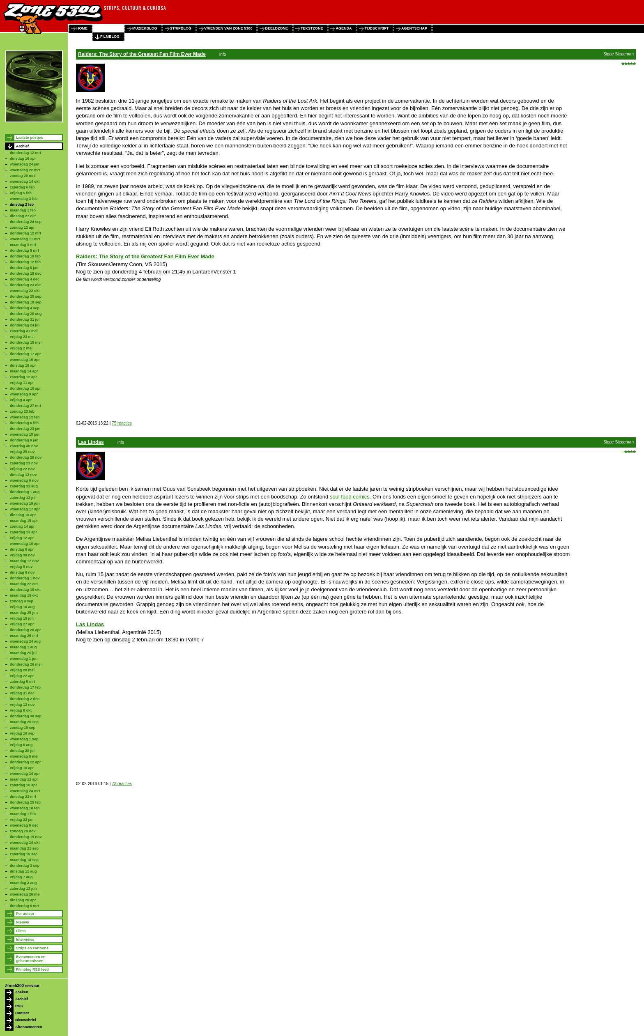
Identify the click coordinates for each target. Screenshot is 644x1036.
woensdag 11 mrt (25, 239)
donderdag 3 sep (24, 866)
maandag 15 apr (24, 521)
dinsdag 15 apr (23, 365)
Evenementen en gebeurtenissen (31, 959)
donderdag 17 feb (25, 687)
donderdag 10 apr (25, 388)
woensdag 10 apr (25, 544)
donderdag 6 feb (24, 423)
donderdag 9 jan (24, 440)
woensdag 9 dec (24, 825)
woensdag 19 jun (25, 503)
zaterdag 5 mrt (22, 682)
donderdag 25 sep (25, 296)
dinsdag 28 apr (23, 900)
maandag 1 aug (23, 647)
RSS (19, 1006)
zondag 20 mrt (22, 176)
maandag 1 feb (23, 210)
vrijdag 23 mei (22, 337)
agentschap (414, 28)
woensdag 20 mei (25, 894)
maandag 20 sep (24, 722)
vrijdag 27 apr (22, 624)
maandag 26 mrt (24, 636)
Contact (22, 1013)
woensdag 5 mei (24, 756)
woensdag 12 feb (25, 417)
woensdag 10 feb (25, 808)
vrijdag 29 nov (22, 452)
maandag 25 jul (23, 653)
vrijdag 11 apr (22, 383)
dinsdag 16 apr (23, 158)
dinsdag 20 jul (22, 751)
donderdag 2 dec (24, 699)
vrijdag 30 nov (22, 555)
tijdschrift (376, 28)
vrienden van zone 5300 (228, 28)
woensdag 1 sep (24, 739)
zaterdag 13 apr (23, 532)
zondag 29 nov (23, 831)
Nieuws (22, 922)
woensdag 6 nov (24, 480)
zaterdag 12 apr (23, 377)
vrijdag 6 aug (21, 745)
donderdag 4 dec (24, 279)
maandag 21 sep (24, 848)
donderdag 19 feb (25, 256)
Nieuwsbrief (25, 1020)
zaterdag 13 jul (23, 498)
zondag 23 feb (22, 411)
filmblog (110, 36)
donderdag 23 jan (25, 429)
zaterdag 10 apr (23, 785)
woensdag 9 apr (24, 394)
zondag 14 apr (22, 526)
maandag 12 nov (24, 561)
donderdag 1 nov (25, 578)
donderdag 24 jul (24, 325)
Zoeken (21, 992)
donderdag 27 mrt (25, 406)
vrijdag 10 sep (22, 733)
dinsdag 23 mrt (23, 797)
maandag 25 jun (24, 613)
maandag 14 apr (24, 371)
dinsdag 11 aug (23, 871)
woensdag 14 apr (25, 774)
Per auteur (25, 914)
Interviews (25, 939)
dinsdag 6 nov (22, 572)
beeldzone (276, 28)
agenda (344, 28)
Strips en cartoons (32, 948)
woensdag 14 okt (25, 181)
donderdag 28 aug (26, 314)
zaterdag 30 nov (24, 446)
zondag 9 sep (21, 601)
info (222, 54)
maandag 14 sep (24, 860)
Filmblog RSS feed (32, 969)
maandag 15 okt (24, 595)
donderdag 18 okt (25, 590)
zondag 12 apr (22, 227)
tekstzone (312, 28)
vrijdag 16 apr (22, 768)
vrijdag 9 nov (21, 567)
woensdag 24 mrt (25, 791)
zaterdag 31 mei (24, 331)
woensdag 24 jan (24, 164)
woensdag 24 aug (25, 641)
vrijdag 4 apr (21, 400)
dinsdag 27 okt (23, 216)
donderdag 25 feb (25, 802)
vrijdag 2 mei (21, 348)
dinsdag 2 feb (22, 204)
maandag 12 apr (24, 779)
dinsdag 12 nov (23, 475)
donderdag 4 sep (24, 308)
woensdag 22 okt (25, 291)
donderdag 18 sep (25, 302)
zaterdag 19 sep (24, 854)
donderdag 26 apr (25, 630)
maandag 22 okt (24, 584)
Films (21, 931)
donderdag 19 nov (26, 837)
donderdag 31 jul (24, 319)
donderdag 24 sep (25, 222)
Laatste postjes (29, 138)
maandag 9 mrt (23, 245)
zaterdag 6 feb (22, 187)
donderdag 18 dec (25, 273)
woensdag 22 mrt (25, 170)
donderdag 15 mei (25, 342)
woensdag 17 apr (25, 509)
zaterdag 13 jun (23, 889)
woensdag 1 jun (24, 659)
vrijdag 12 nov (22, 705)
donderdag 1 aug (25, 492)
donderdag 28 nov (26, 457)
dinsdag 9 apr (22, 549)
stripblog (181, 28)
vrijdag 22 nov (22, 469)
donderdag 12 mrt (25, 153)
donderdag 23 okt (25, 285)
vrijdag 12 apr (22, 538)
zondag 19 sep (22, 728)
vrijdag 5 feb (21, 193)
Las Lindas (91, 442)
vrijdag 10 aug (22, 607)
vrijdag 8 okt (21, 710)
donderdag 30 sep (25, 716)
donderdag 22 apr (25, 762)
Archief (22, 146)
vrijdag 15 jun (22, 618)
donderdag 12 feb (25, 262)
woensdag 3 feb (24, 199)
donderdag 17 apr (25, 354)
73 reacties (122, 783)
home (81, 28)
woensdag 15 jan (24, 434)
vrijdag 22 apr (22, 676)
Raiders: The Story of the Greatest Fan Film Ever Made (142, 54)
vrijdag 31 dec (22, 693)
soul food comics (350, 497)
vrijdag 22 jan (22, 820)
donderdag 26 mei (25, 664)
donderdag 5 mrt (24, 250)
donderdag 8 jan (24, 268)
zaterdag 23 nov (24, 463)
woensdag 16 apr (25, 360)
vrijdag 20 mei (22, 670)
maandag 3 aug (23, 883)
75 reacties (122, 423)
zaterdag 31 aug (24, 486)
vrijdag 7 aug (21, 877)
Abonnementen (28, 1027)
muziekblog (144, 28)
